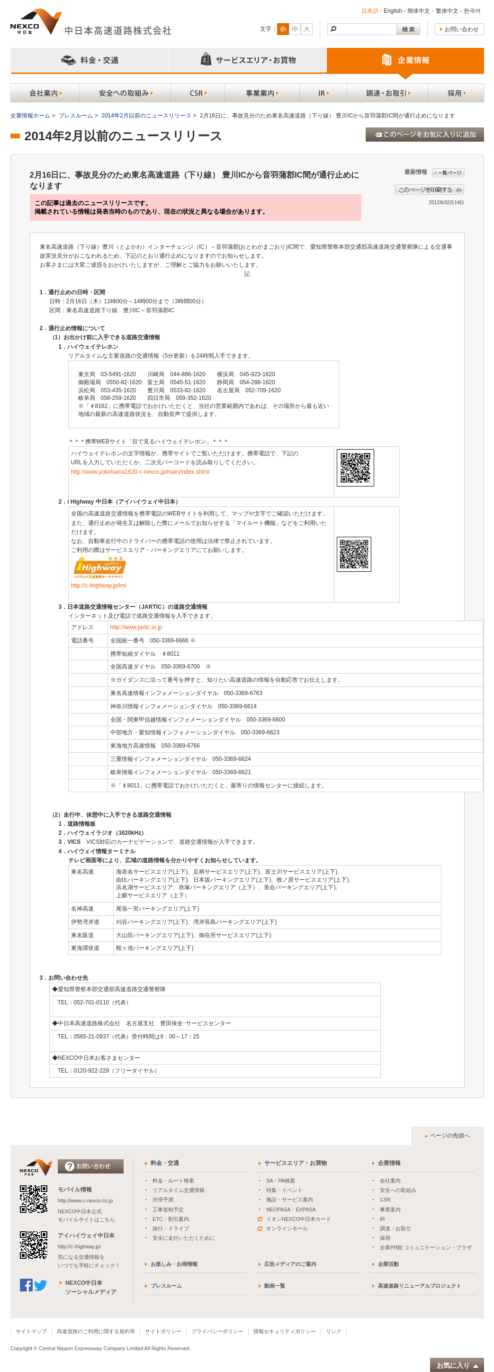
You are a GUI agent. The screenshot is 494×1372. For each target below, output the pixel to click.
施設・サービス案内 (289, 1199)
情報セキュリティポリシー (284, 1331)
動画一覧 (274, 1286)
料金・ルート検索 (173, 1180)
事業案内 (390, 1209)
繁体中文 (446, 11)
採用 (385, 1238)
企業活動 (388, 1264)
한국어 (471, 11)
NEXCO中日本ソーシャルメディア (91, 1287)
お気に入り (458, 1366)
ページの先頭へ (450, 1135)
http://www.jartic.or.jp (136, 627)
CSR (385, 1199)
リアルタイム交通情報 (179, 1190)
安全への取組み (398, 1190)
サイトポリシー (163, 1331)
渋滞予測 (163, 1199)
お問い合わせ (462, 29)
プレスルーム (76, 115)
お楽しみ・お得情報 (174, 1264)
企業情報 (389, 1163)
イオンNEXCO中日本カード (294, 1219)
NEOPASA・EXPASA (291, 1209)
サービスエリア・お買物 (295, 1163)
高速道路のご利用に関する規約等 (96, 1331)
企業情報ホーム (30, 115)
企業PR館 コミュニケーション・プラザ (426, 1247)
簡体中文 (418, 11)
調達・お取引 (395, 1228)
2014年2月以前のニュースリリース (146, 115)
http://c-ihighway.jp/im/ (99, 585)
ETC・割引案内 (171, 1219)
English (392, 11)
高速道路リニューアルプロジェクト (419, 1286)
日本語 (369, 11)
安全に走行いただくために (184, 1238)
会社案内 (390, 1180)
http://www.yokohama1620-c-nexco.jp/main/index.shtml (140, 472)
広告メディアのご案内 (290, 1264)
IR (382, 1219)
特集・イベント (284, 1190)
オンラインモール (283, 1228)
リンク (333, 1331)
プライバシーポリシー (217, 1331)
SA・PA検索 (280, 1180)
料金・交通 (165, 1163)
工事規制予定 (168, 1209)
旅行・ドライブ (171, 1228)
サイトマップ (31, 1331)
